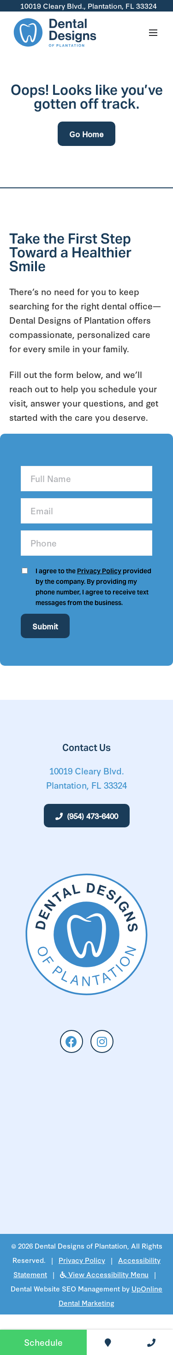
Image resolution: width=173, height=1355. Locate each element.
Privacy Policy (99, 571)
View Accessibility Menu (104, 1274)
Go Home (86, 133)
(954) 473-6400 (86, 815)
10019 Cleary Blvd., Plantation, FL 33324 (87, 5)
